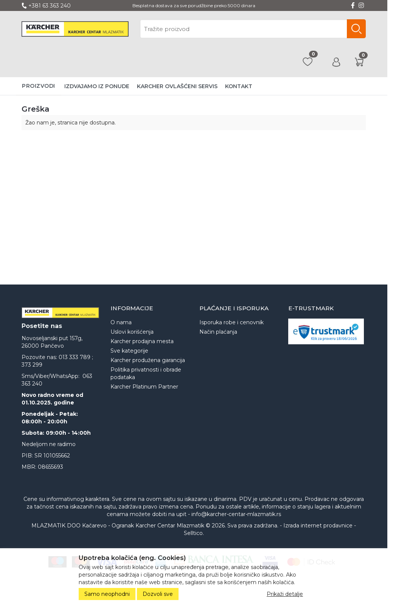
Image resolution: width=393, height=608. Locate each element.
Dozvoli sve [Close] (158, 594)
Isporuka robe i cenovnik (231, 322)
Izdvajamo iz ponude (96, 86)
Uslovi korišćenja (132, 331)
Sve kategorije (129, 350)
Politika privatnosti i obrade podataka (145, 373)
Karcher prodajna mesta (142, 341)
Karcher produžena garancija (147, 360)
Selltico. (194, 533)
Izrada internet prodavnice (318, 525)
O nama (121, 322)
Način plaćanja (218, 331)
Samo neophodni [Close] (107, 594)
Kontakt (238, 86)
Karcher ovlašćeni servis (177, 86)
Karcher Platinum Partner (144, 386)
